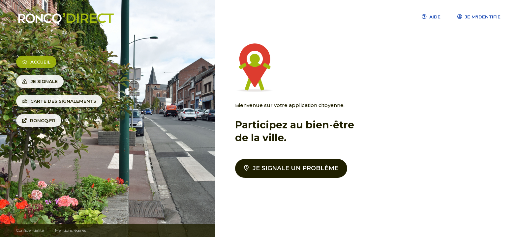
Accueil (36, 62)
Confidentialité (30, 230)
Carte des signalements (59, 101)
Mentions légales (70, 230)
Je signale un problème (291, 168)
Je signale (40, 81)
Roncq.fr (38, 120)
